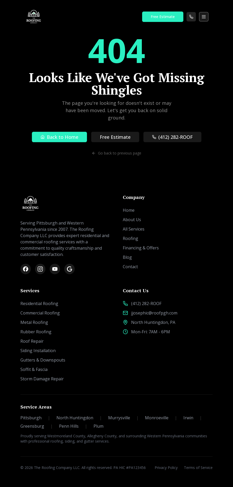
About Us (132, 219)
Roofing (130, 238)
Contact (130, 267)
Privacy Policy (166, 467)
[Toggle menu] (203, 16)
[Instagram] (40, 269)
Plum (98, 426)
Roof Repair (32, 341)
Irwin (192, 418)
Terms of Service (198, 467)
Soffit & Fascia (34, 369)
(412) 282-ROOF (172, 137)
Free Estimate (163, 16)
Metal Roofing (34, 322)
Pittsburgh (35, 418)
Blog (127, 257)
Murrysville (123, 418)
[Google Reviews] (69, 269)
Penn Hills (73, 426)
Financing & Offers (141, 248)
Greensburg (36, 426)
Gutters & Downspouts (42, 360)
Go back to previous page (116, 153)
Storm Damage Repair (42, 379)
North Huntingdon (79, 418)
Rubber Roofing (35, 332)
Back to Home (59, 137)
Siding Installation (38, 350)
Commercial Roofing (40, 313)
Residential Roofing (39, 303)
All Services (133, 229)
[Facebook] (25, 269)
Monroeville (161, 418)
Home (129, 210)
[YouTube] (55, 269)
